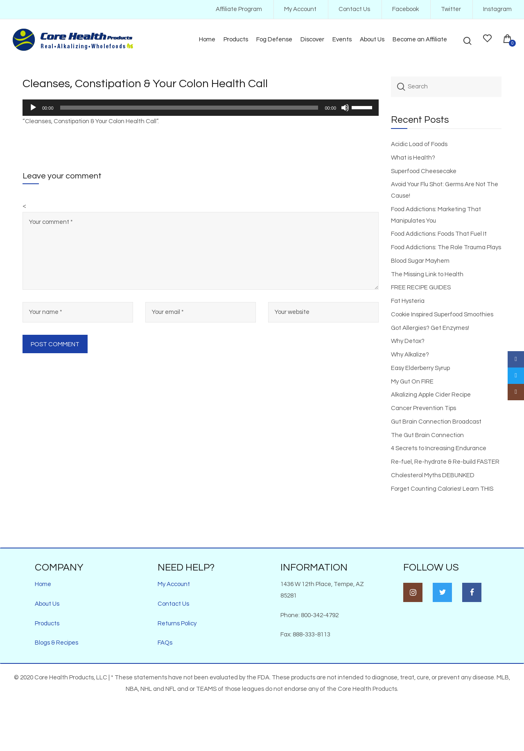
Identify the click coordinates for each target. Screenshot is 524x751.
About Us (47, 604)
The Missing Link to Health (427, 274)
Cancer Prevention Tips (423, 408)
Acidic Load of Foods (419, 144)
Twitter (451, 9)
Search (401, 87)
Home (43, 584)
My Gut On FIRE (412, 382)
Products (47, 623)
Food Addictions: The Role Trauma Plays (446, 247)
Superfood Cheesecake (423, 171)
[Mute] (345, 108)
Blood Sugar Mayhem (420, 261)
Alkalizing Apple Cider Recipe (431, 395)
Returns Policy (177, 623)
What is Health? (413, 158)
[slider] (189, 108)
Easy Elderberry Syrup (420, 368)
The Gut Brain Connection (427, 435)
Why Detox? (408, 341)
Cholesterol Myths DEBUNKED (432, 475)
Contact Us (354, 9)
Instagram (497, 9)
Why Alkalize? (410, 355)
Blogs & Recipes (56, 643)
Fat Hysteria (408, 301)
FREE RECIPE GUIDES (421, 287)
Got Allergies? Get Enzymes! (430, 328)
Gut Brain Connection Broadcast (436, 422)
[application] (201, 107)
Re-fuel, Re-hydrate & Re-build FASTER (445, 462)
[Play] (33, 108)
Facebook (405, 9)
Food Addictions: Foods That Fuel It (439, 234)
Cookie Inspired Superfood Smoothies (442, 314)
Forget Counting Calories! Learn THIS (442, 489)
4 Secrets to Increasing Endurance (438, 448)
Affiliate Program (239, 9)
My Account (300, 9)
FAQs (165, 643)
